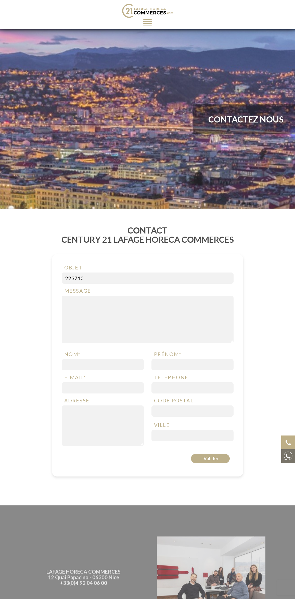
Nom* (72, 354)
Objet (73, 268)
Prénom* (168, 354)
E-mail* (75, 378)
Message (77, 291)
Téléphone (171, 378)
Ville (162, 426)
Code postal (174, 401)
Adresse (76, 401)
